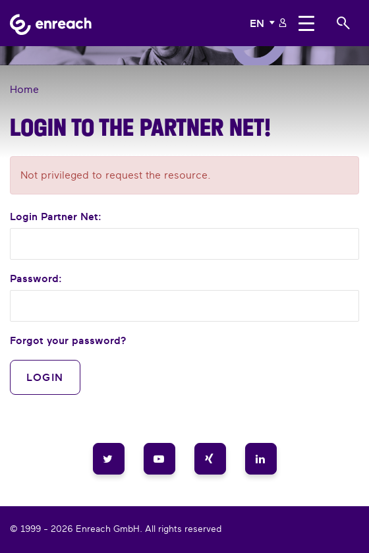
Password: (36, 278)
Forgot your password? (68, 340)
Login (45, 377)
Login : (55, 216)
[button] (263, 23)
